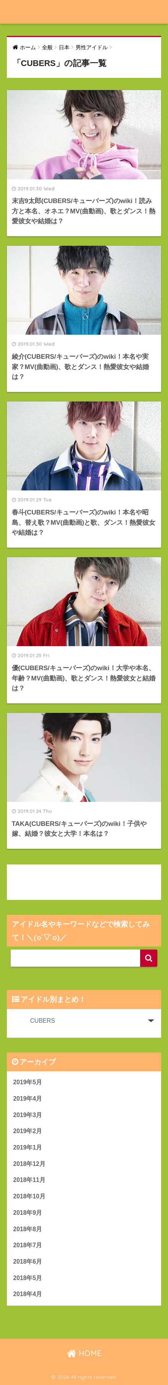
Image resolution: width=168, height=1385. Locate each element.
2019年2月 (27, 1131)
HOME (84, 1353)
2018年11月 (29, 1180)
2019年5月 (27, 1082)
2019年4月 (27, 1098)
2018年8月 (27, 1229)
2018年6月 (27, 1261)
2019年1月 (27, 1147)
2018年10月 (29, 1196)
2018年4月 (27, 1294)
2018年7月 (27, 1245)
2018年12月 (29, 1164)
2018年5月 (27, 1278)
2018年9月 (27, 1212)
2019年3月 (27, 1115)
